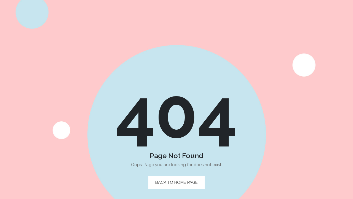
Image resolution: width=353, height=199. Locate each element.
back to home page (176, 182)
